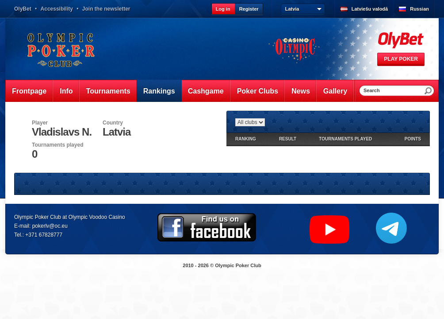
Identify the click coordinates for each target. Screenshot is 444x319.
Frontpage (29, 91)
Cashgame (206, 91)
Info (66, 91)
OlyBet (22, 9)
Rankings (159, 91)
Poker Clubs (257, 91)
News (300, 91)
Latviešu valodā (370, 9)
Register (249, 9)
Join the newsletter (106, 9)
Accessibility (57, 9)
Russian (419, 9)
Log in (223, 9)
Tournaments (108, 91)
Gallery (335, 91)
